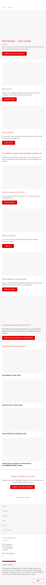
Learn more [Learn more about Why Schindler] (8, 143)
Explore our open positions (22, 487)
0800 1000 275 (10, 553)
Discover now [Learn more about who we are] (9, 99)
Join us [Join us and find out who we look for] (8, 246)
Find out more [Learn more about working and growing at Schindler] (9, 202)
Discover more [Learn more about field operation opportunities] (9, 289)
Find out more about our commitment (18, 338)
